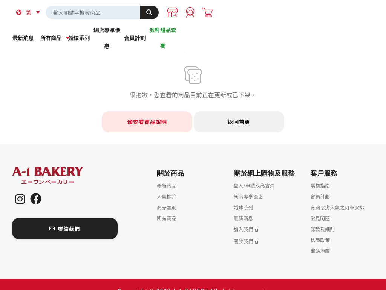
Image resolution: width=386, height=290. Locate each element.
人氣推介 (166, 183)
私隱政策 (320, 227)
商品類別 (166, 194)
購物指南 (320, 172)
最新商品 (166, 172)
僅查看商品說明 (147, 109)
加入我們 (243, 216)
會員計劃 (282, 33)
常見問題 (320, 205)
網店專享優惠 (223, 33)
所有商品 (103, 33)
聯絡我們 (64, 215)
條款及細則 (322, 216)
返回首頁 (239, 109)
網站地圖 (320, 238)
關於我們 (243, 228)
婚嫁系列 (163, 33)
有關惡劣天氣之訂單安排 (337, 194)
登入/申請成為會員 (254, 172)
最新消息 (43, 33)
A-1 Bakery (57, 163)
